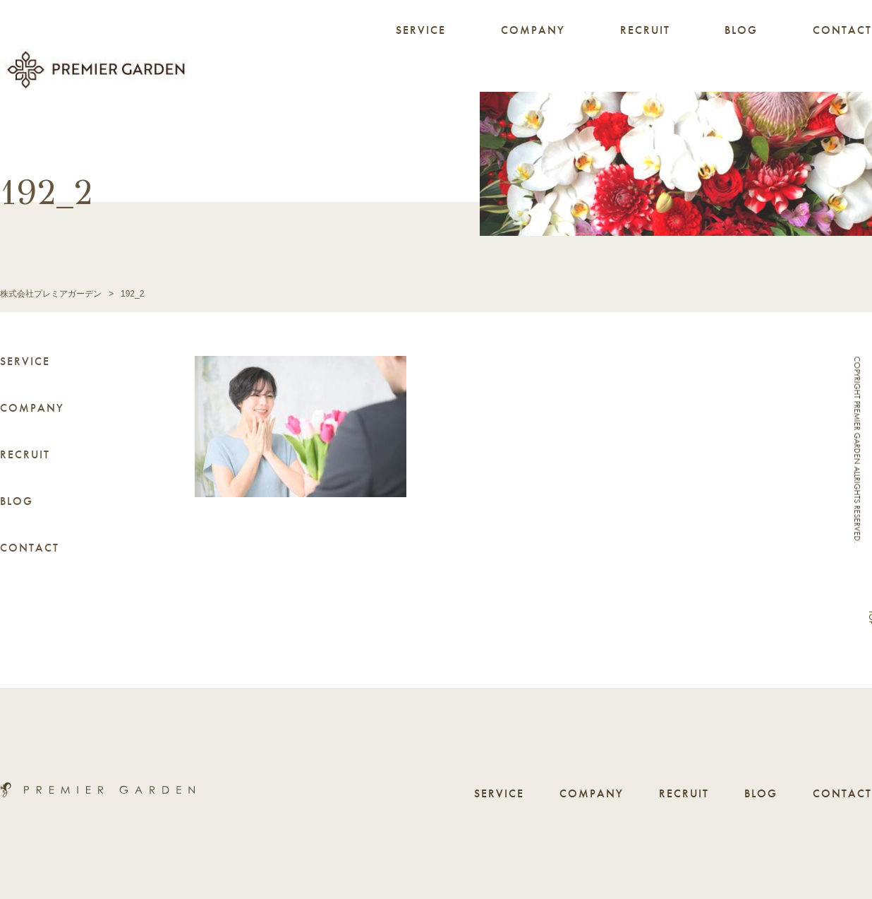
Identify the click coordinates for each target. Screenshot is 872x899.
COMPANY (533, 30)
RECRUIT (645, 30)
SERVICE (421, 30)
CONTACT (842, 30)
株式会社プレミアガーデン (51, 294)
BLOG (741, 30)
